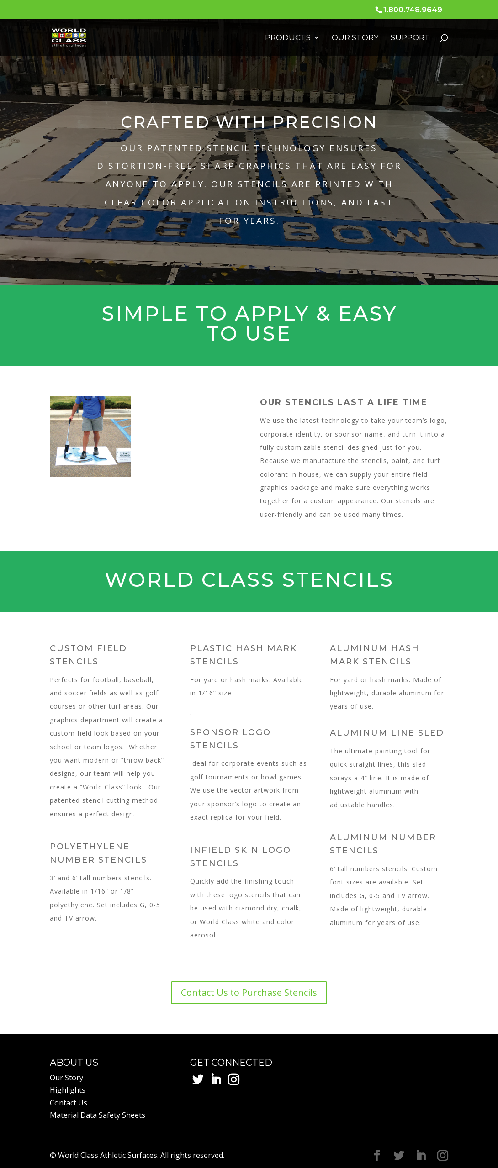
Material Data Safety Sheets (97, 1115)
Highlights (67, 1090)
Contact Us (68, 1103)
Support (410, 38)
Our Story (355, 38)
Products (288, 38)
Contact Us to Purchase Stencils (249, 992)
